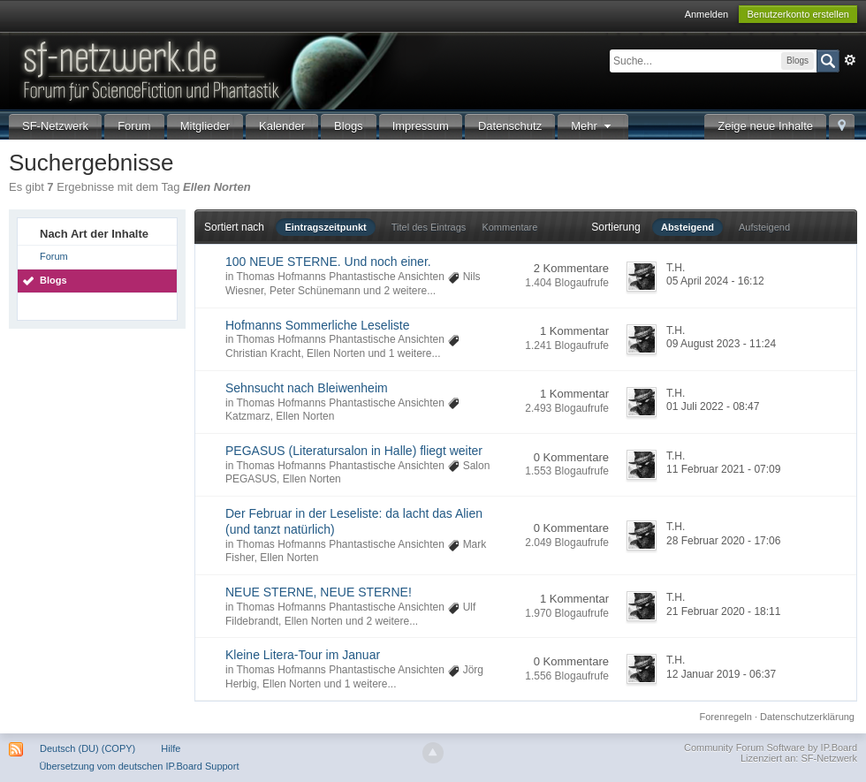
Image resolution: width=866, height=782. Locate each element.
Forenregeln (726, 716)
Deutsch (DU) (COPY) (87, 748)
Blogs (348, 126)
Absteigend (687, 227)
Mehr (593, 126)
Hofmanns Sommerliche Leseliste (317, 325)
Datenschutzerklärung (807, 716)
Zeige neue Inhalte (765, 126)
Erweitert (850, 60)
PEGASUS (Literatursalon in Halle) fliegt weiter (353, 451)
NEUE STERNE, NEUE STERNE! (318, 592)
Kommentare (509, 227)
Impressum (420, 126)
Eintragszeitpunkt (325, 227)
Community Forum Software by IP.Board (770, 747)
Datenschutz (510, 126)
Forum (134, 126)
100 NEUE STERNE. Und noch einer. (328, 261)
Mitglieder (205, 126)
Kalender (282, 126)
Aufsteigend (764, 227)
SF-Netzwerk (55, 126)
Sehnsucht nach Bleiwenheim (306, 388)
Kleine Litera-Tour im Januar (302, 655)
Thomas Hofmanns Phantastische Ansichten (340, 276)
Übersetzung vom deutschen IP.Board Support (139, 766)
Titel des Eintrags (429, 227)
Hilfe (170, 748)
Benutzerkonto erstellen (798, 14)
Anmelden (707, 14)
